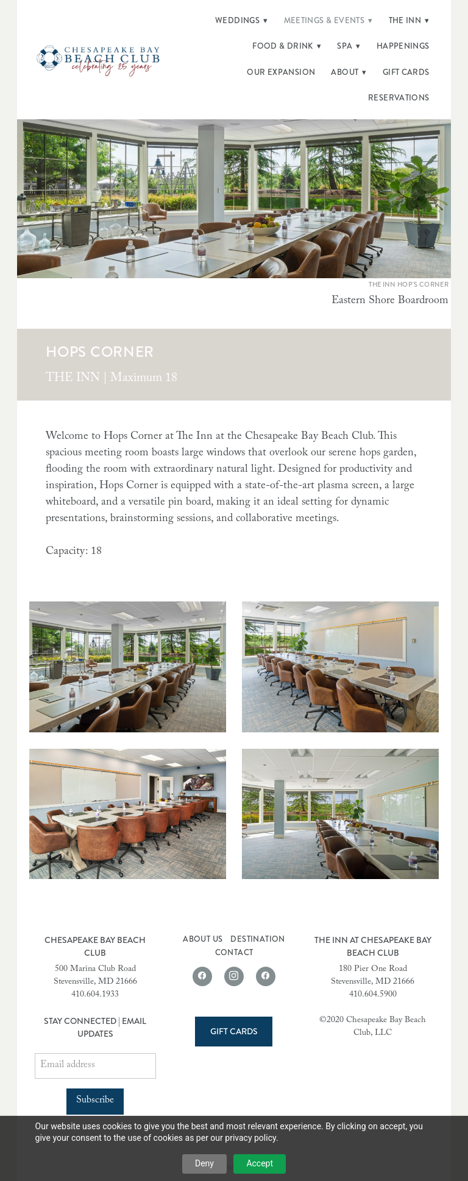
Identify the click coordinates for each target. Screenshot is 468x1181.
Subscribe (95, 1101)
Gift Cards (406, 72)
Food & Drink (286, 46)
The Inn (409, 20)
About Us (202, 939)
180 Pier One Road (373, 969)
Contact (234, 952)
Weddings (241, 20)
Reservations (399, 98)
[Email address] (95, 1066)
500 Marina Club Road (95, 969)
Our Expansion (281, 72)
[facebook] (202, 976)
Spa (349, 46)
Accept (259, 1163)
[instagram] (234, 976)
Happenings (403, 46)
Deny (204, 1163)
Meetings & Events (328, 20)
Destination (257, 939)
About (348, 72)
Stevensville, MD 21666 (95, 982)
